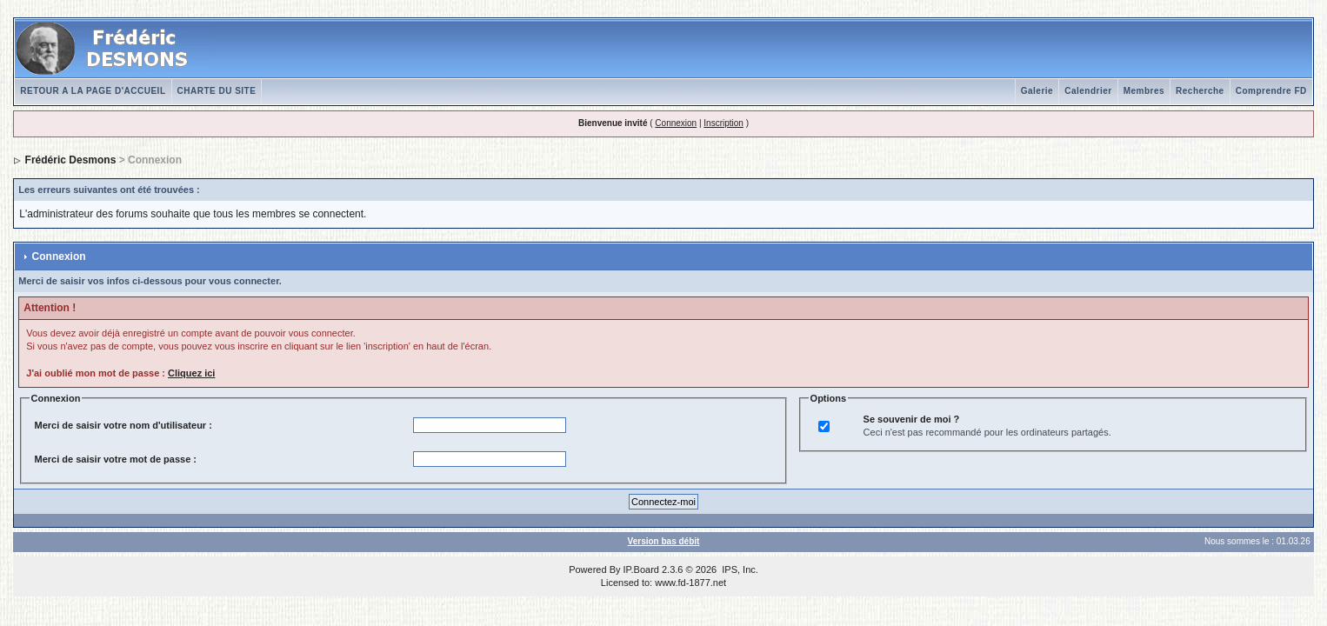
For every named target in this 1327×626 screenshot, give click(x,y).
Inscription (724, 123)
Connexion (676, 123)
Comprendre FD (1271, 91)
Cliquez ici (191, 373)
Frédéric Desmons (71, 160)
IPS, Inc (739, 569)
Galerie (1037, 91)
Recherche (1200, 91)
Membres (1144, 91)
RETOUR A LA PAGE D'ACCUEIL (92, 91)
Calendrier (1087, 91)
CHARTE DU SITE (217, 91)
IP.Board (641, 569)
